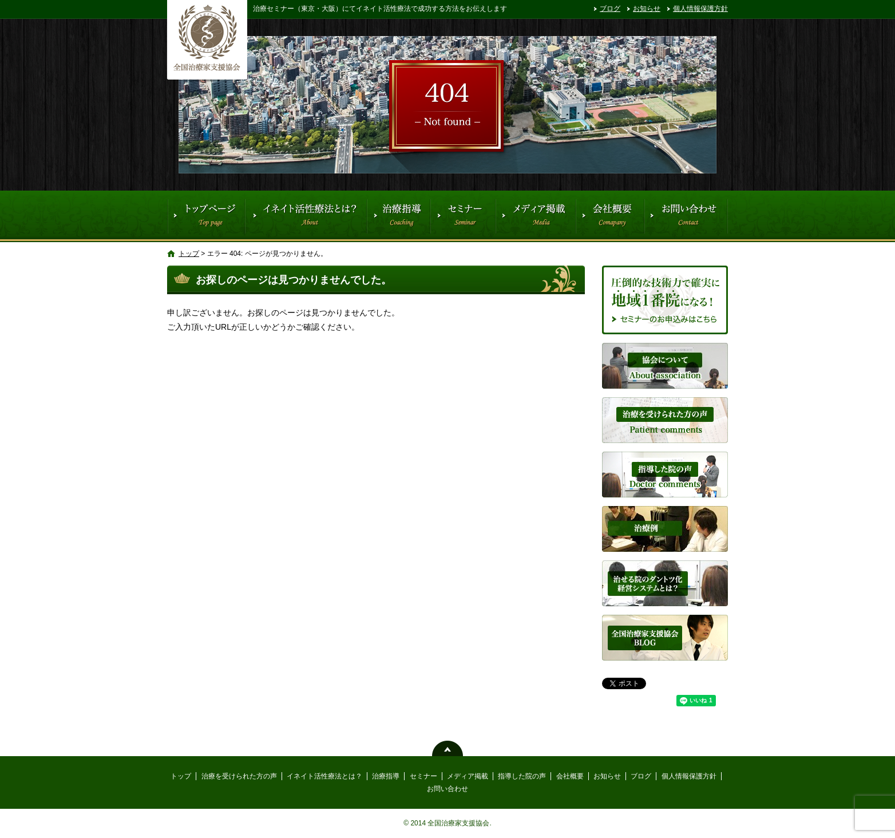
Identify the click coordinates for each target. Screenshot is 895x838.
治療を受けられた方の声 (239, 776)
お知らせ (646, 9)
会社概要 (609, 216)
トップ (206, 216)
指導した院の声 (522, 776)
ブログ (610, 9)
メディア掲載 (535, 216)
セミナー (462, 216)
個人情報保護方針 (700, 9)
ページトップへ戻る (447, 748)
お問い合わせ (686, 216)
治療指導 (398, 216)
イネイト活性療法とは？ (305, 216)
